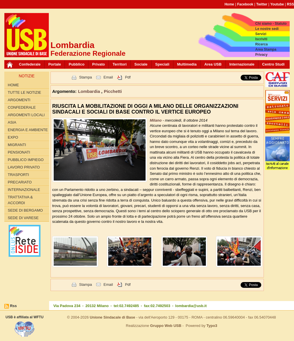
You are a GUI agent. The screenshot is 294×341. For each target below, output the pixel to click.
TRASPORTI (18, 175)
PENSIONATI (19, 152)
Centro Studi (273, 64)
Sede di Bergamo (25, 210)
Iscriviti (261, 39)
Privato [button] (98, 64)
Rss (13, 306)
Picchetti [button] (113, 91)
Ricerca (261, 44)
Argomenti (19, 100)
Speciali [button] (162, 64)
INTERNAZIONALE (24, 189)
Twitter (261, 4)
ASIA (12, 122)
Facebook (245, 4)
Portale (54, 64)
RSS (290, 4)
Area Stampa (265, 49)
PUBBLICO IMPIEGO (26, 160)
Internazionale (241, 64)
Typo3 (211, 325)
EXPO (13, 137)
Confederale (29, 64)
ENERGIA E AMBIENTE (28, 130)
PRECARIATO (20, 182)
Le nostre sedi (266, 29)
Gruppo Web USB (165, 325)
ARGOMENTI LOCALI (26, 115)
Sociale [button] (141, 64)
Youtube (277, 4)
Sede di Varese (23, 218)
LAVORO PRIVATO (24, 167)
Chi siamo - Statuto (271, 24)
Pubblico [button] (76, 64)
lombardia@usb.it (190, 306)
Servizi (260, 34)
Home (229, 4)
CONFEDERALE (22, 107)
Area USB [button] (213, 64)
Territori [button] (120, 64)
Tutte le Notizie (24, 92)
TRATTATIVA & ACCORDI (20, 200)
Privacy (261, 55)
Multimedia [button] (187, 64)
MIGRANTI (17, 145)
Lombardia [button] (89, 91)
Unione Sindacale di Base (112, 317)
